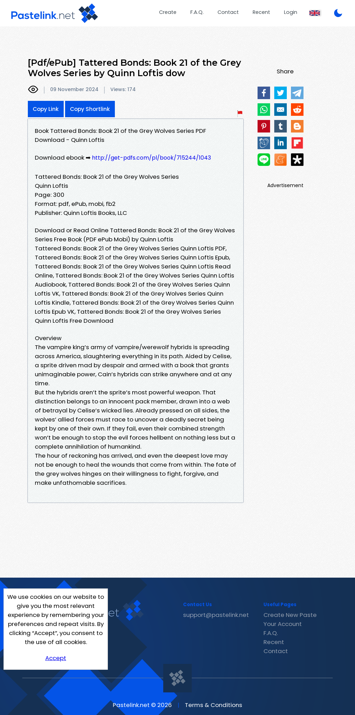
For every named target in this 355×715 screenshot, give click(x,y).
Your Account (282, 624)
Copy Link (46, 109)
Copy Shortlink (90, 109)
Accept (55, 658)
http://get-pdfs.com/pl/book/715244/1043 (151, 158)
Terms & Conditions (213, 705)
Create (167, 12)
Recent (261, 12)
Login (290, 12)
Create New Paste (290, 615)
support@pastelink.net (216, 615)
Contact (228, 12)
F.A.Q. (197, 12)
